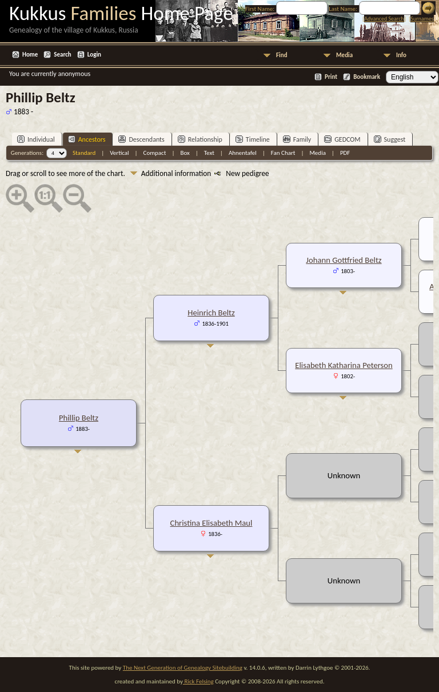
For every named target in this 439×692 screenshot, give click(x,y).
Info (401, 55)
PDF (345, 153)
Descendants (141, 139)
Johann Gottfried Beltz (343, 260)
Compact (154, 153)
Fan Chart (283, 153)
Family (297, 139)
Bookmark (366, 77)
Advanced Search (384, 18)
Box (184, 153)
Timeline (253, 139)
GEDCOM (342, 139)
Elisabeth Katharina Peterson (343, 365)
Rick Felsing (198, 681)
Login (94, 54)
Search (62, 54)
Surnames (421, 18)
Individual (36, 139)
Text (209, 153)
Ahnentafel (243, 153)
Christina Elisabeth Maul (211, 523)
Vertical (119, 153)
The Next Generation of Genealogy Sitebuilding (182, 667)
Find (282, 55)
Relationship (200, 139)
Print (331, 77)
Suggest (390, 139)
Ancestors (87, 139)
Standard (84, 153)
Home (30, 54)
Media (344, 55)
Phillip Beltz (78, 418)
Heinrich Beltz (211, 312)
